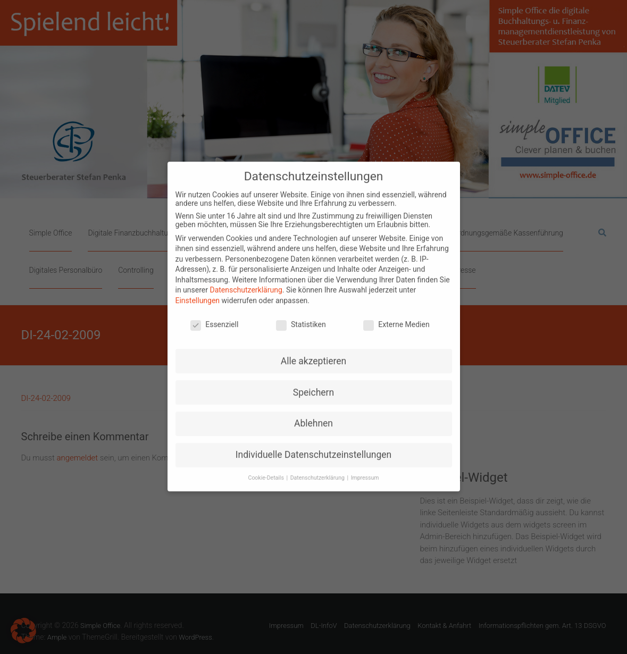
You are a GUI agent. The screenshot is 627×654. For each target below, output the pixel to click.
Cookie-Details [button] (267, 468)
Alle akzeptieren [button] (314, 352)
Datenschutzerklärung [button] (318, 468)
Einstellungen (197, 291)
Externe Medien (396, 315)
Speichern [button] (313, 383)
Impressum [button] (365, 468)
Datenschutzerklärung (246, 281)
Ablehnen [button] (313, 414)
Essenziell (214, 315)
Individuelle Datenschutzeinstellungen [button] (313, 445)
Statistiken (301, 315)
